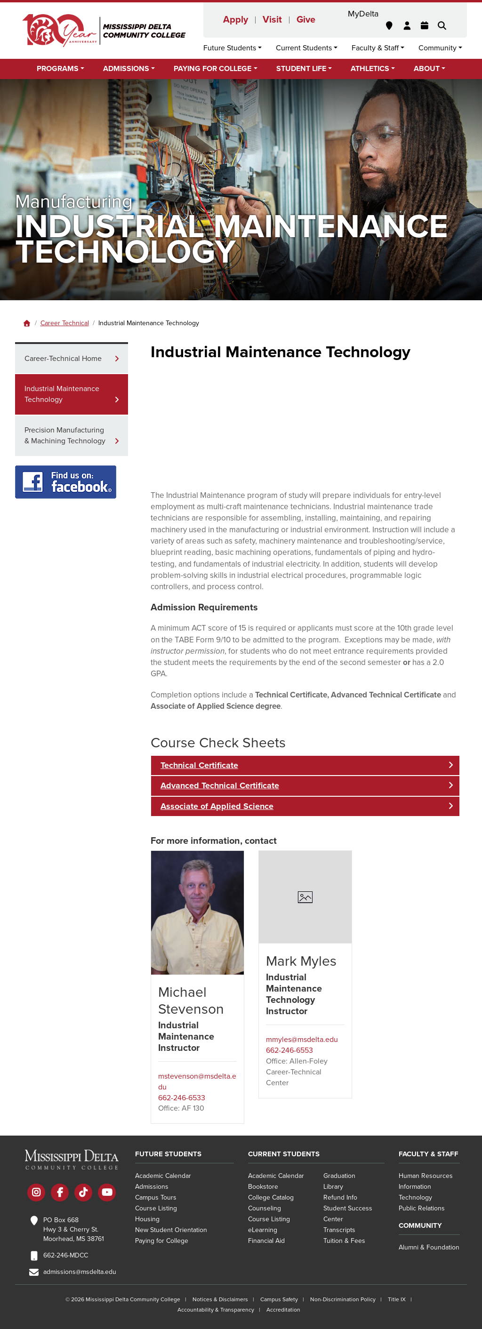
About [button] (427, 68)
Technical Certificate (199, 765)
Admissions (152, 1187)
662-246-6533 (181, 1098)
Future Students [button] (229, 48)
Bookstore (263, 1187)
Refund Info (340, 1197)
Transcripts (339, 1230)
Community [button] (437, 48)
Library (333, 1187)
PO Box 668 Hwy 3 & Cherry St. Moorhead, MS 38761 (73, 1229)
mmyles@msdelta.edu (302, 1039)
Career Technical (64, 323)
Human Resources (426, 1176)
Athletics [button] (370, 68)
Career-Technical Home (63, 358)
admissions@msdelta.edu (79, 1272)
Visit (272, 19)
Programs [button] (58, 68)
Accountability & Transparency (215, 1309)
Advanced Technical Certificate (220, 785)
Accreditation (283, 1309)
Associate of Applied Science (217, 806)
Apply (235, 19)
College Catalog (271, 1197)
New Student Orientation (171, 1230)
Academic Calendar (163, 1176)
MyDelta (363, 13)
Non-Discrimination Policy (343, 1299)
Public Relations (422, 1208)
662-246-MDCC (65, 1255)
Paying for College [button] (212, 68)
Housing (147, 1219)
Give (306, 19)
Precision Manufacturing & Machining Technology (64, 435)
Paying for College (161, 1241)
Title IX (397, 1299)
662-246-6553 (289, 1050)
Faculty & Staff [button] (375, 48)
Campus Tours (156, 1197)
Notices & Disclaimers (220, 1299)
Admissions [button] (126, 68)
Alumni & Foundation (429, 1247)
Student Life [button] (301, 68)
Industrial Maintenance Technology (61, 394)
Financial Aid (266, 1241)
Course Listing (156, 1208)
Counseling (264, 1208)
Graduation (339, 1176)
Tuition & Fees (344, 1241)
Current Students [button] (304, 48)
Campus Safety (279, 1299)
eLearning (262, 1230)
